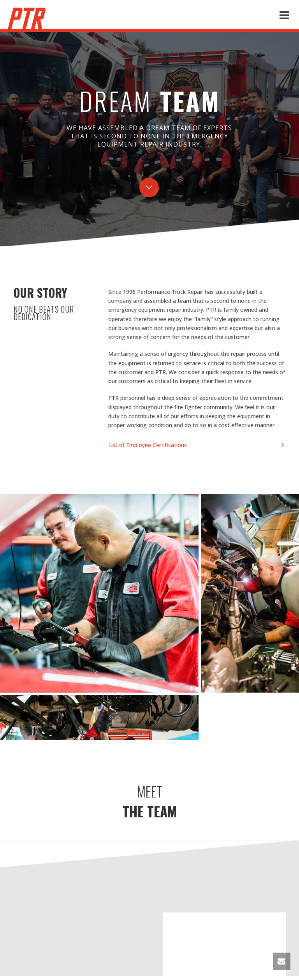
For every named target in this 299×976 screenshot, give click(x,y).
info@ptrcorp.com (149, 870)
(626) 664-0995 (161, 889)
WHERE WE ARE (150, 961)
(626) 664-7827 (159, 898)
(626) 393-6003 (162, 879)
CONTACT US (149, 850)
